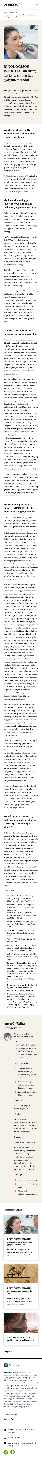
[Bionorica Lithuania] (6, 1452)
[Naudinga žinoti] (9, 1419)
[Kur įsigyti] (6, 1423)
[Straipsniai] (9, 1351)
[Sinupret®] (11, 1414)
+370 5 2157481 (14, 1438)
